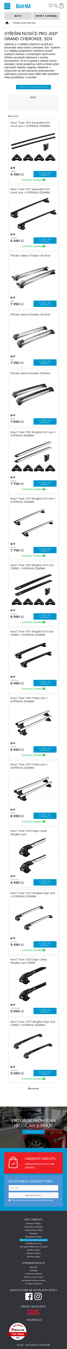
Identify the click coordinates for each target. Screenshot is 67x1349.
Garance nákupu (33, 1223)
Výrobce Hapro (33, 1256)
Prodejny (33, 1233)
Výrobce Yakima (33, 1253)
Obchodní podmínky (33, 1227)
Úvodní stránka (7, 23)
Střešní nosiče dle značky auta (34, 1240)
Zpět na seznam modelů (33, 87)
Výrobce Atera (33, 1250)
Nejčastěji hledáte (33, 1237)
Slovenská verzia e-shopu (33, 1280)
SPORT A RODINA (46, 16)
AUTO (17, 16)
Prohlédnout (33, 1132)
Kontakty (34, 1270)
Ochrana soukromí (33, 1274)
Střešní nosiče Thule (33, 1277)
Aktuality (33, 1267)
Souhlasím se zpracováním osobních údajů (31, 1200)
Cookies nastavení (33, 1283)
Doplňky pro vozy (34, 1243)
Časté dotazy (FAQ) (33, 1230)
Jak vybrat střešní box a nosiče (33, 1246)
